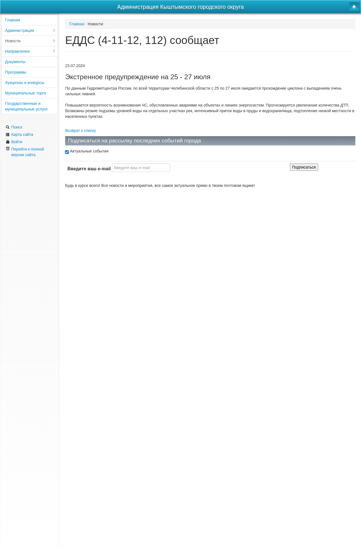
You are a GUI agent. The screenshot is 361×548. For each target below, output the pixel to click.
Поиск (14, 127)
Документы (15, 61)
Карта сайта (19, 134)
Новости (30, 41)
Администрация (30, 30)
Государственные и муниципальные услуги (26, 106)
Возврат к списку (80, 130)
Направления (30, 51)
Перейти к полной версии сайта (25, 152)
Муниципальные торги (25, 93)
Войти (14, 142)
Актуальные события (86, 151)
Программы (16, 72)
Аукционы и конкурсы (24, 82)
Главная (12, 20)
